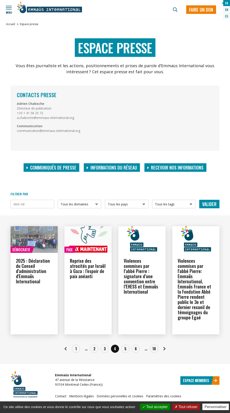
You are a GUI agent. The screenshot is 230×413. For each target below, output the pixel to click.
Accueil (10, 24)
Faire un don (201, 9)
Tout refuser (186, 407)
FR (226, 3)
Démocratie (21, 249)
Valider (209, 204)
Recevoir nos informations (175, 167)
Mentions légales (81, 396)
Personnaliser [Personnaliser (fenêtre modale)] (216, 407)
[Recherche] (175, 9)
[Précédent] (66, 349)
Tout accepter (155, 407)
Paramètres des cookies (163, 396)
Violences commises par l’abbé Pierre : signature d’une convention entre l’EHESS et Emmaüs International (141, 276)
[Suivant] (164, 349)
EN (226, 9)
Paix (69, 249)
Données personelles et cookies (120, 396)
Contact (60, 396)
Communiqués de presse (52, 167)
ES (226, 16)
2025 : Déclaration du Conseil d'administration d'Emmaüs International (33, 271)
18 (154, 348)
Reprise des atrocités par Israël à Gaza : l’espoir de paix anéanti (88, 268)
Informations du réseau (112, 167)
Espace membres (200, 380)
